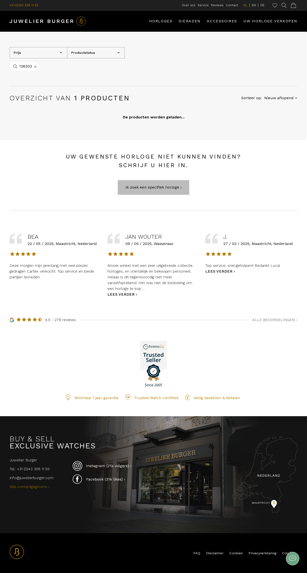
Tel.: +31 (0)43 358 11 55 (30, 469)
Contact (232, 5)
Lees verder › (122, 304)
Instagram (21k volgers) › (102, 466)
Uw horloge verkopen (270, 21)
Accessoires (222, 21)
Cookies (236, 553)
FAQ (196, 553)
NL (245, 5)
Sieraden (190, 21)
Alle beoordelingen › (274, 330)
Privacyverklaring (262, 553)
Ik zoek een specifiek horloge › (153, 197)
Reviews (217, 5)
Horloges (161, 21)
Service (203, 5)
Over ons (188, 5)
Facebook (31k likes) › (99, 479)
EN (254, 5)
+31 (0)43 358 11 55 (24, 5)
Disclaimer (215, 553)
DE (262, 5)
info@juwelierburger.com (31, 477)
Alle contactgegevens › (30, 486)
